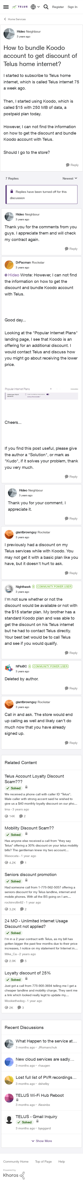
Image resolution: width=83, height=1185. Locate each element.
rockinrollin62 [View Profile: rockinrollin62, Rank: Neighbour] (14, 902)
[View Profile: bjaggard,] (9, 1119)
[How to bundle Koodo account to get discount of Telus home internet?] (22, 219)
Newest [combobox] (70, 178)
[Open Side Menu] (6, 7)
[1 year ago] (27, 855)
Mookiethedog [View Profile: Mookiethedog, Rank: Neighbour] (15, 1000)
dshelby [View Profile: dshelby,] (43, 1083)
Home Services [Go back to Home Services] (14, 19)
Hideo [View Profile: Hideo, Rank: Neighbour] (21, 31)
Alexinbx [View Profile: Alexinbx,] (44, 1105)
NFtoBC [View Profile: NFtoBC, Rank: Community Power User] (21, 666)
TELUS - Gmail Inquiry (36, 1116)
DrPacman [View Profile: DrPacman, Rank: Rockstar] (23, 262)
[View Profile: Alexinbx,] (9, 1098)
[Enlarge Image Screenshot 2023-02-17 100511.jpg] (41, 393)
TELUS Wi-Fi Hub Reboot (40, 1095)
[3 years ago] (20, 809)
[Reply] (72, 165)
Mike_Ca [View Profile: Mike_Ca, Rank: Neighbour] (11, 954)
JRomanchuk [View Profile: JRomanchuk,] (47, 1047)
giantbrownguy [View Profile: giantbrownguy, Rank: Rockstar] (26, 532)
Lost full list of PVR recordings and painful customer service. (44, 1077)
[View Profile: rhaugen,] (9, 1062)
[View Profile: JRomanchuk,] (9, 1043)
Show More (41, 1141)
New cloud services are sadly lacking (43, 1059)
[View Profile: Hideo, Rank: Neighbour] (9, 33)
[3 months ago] (25, 1047)
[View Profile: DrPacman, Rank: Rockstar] (9, 264)
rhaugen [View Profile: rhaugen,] (44, 1065)
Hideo (13, 274)
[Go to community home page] (20, 6)
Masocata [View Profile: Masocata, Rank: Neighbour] (12, 856)
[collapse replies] (41, 210)
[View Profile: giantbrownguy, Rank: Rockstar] (9, 534)
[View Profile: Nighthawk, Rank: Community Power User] (9, 589)
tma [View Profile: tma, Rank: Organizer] (7, 809)
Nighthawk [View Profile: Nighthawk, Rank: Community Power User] (23, 587)
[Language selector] (35, 6)
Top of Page (43, 1161)
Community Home (16, 1161)
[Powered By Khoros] (41, 1174)
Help (61, 1161)
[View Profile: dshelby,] (9, 1080)
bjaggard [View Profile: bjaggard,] (44, 1128)
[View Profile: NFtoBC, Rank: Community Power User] (9, 668)
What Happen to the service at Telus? (44, 1041)
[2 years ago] (27, 954)
